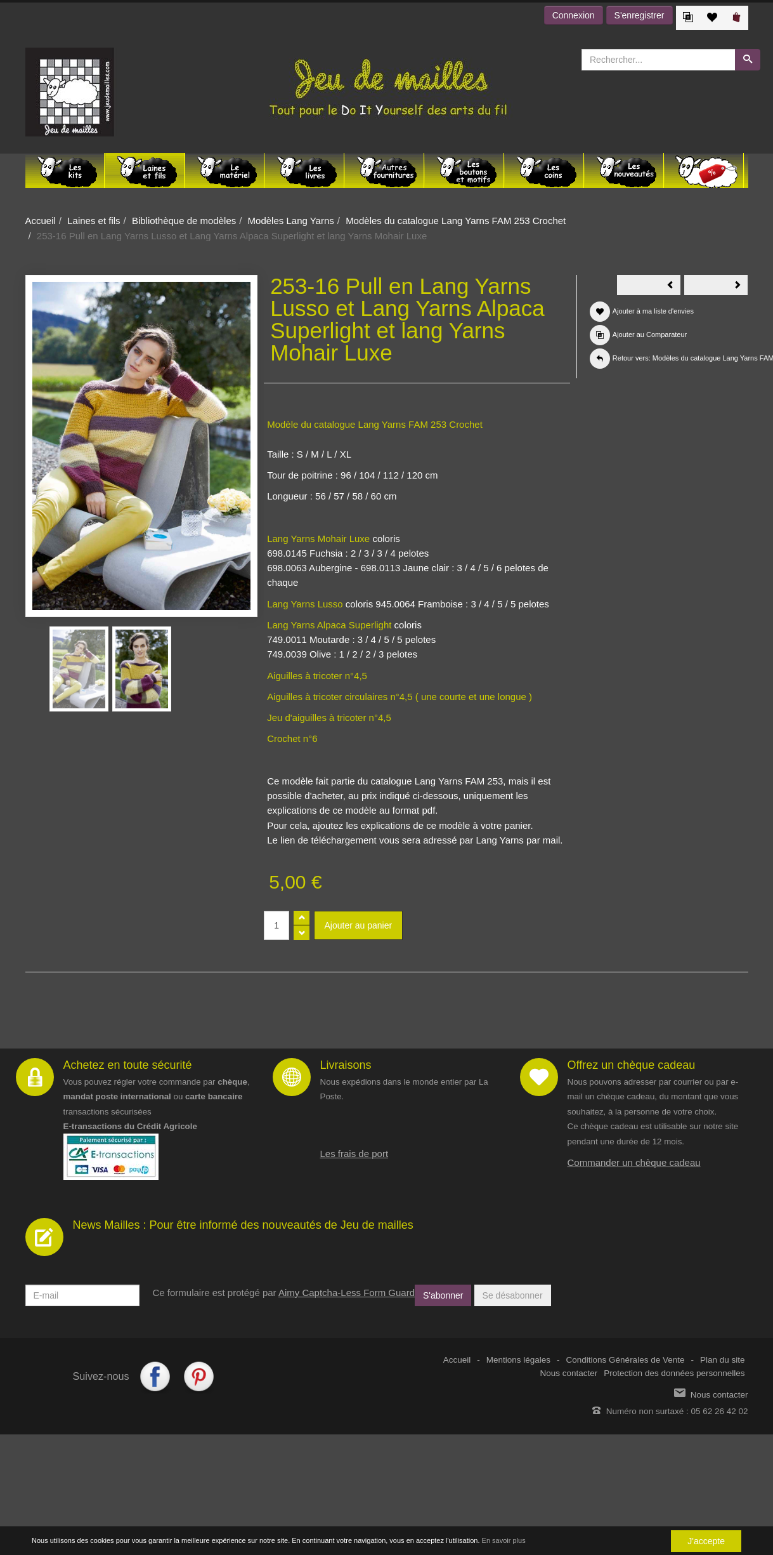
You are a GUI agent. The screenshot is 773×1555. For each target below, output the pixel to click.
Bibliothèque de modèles (184, 220)
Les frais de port (354, 1153)
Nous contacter (569, 1373)
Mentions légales (518, 1360)
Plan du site (722, 1360)
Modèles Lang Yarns (291, 220)
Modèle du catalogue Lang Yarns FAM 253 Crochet (375, 424)
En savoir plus (504, 1540)
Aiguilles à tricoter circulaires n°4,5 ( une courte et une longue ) (399, 696)
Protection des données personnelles (674, 1373)
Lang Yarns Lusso (305, 604)
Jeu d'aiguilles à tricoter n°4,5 (329, 717)
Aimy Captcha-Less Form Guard (346, 1292)
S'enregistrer (639, 15)
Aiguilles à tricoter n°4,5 (317, 675)
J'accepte (706, 1541)
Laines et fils (93, 220)
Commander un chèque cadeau (634, 1162)
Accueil (40, 220)
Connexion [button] (573, 15)
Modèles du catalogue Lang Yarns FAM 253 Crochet (456, 220)
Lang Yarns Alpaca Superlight (329, 624)
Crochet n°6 (292, 738)
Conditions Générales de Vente (625, 1360)
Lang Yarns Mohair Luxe (318, 538)
